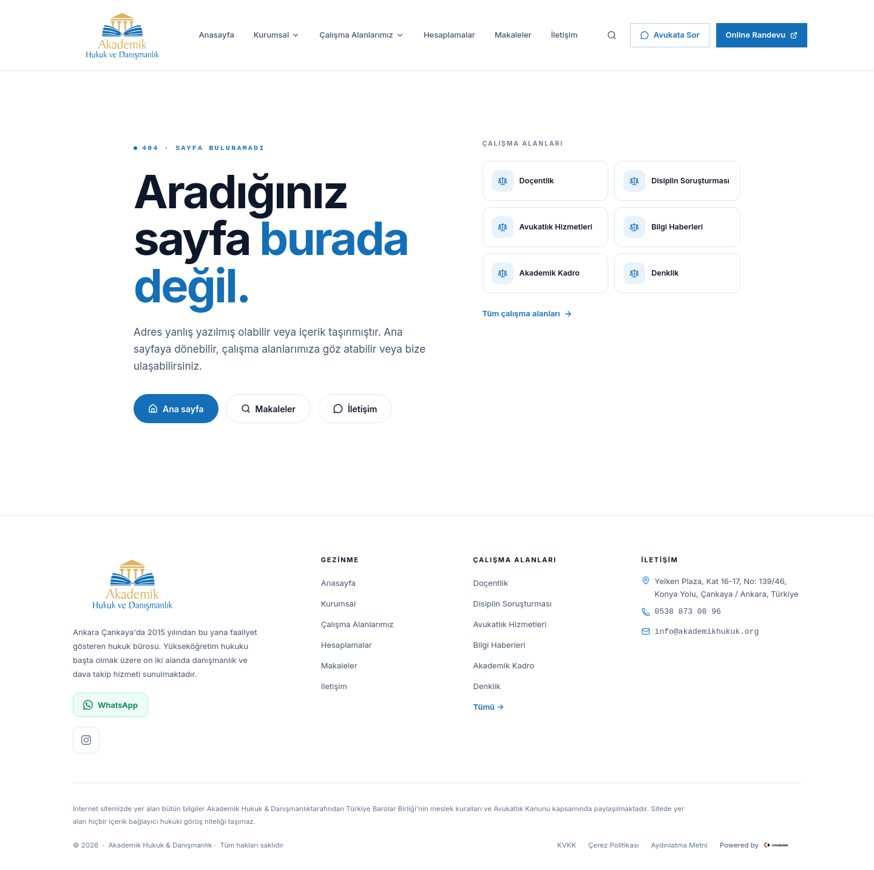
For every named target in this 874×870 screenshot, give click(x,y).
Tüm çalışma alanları (527, 313)
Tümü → (488, 707)
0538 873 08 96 (681, 611)
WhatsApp (110, 705)
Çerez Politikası (613, 845)
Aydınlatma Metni (679, 845)
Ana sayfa (176, 409)
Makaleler (513, 34)
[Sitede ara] (612, 35)
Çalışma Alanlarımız (361, 34)
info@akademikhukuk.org (700, 631)
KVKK (566, 845)
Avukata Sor (670, 34)
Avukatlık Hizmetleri (510, 624)
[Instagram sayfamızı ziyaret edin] (86, 740)
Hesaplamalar (449, 34)
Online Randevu (762, 34)
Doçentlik (491, 583)
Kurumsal (277, 34)
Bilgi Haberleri (499, 645)
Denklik (487, 686)
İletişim (564, 34)
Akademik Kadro (504, 665)
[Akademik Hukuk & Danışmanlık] (122, 35)
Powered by (760, 845)
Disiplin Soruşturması (512, 603)
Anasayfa (216, 34)
